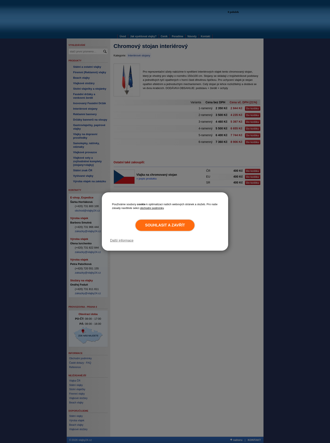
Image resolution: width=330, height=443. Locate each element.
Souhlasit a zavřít (165, 225)
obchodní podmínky (152, 208)
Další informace (121, 240)
